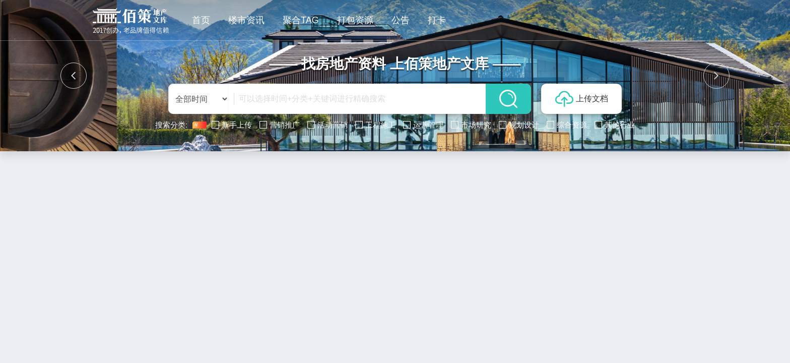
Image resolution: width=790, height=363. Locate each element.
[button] (73, 76)
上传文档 (581, 99)
